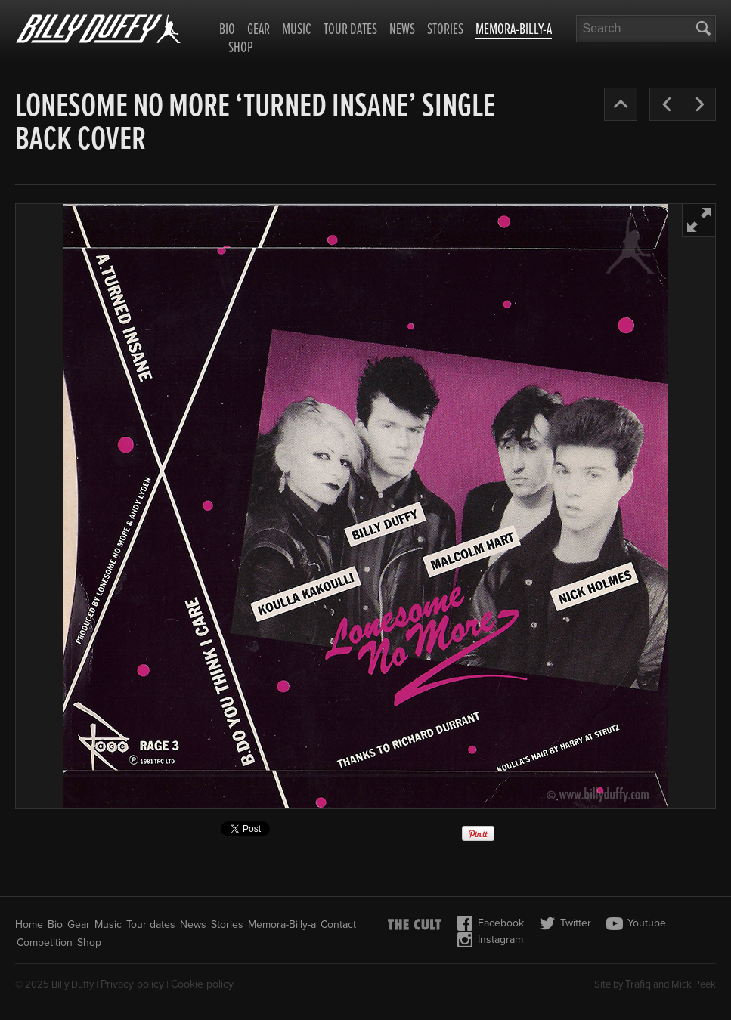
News (402, 30)
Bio (227, 30)
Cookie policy (202, 984)
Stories (445, 30)
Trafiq (638, 984)
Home (29, 924)
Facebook (490, 923)
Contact (338, 924)
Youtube (636, 923)
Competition (45, 942)
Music (296, 30)
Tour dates (350, 30)
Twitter (565, 923)
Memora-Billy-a (513, 31)
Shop (240, 48)
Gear (258, 30)
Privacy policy (132, 984)
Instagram (490, 940)
